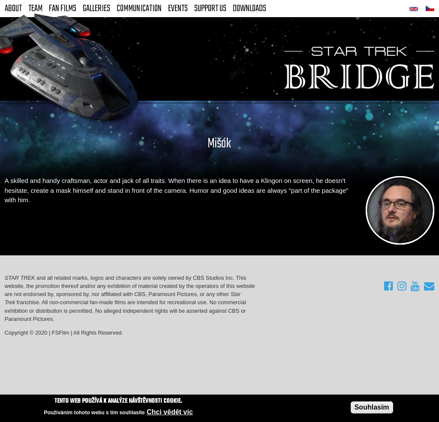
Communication (139, 8)
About (13, 8)
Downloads (249, 8)
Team (35, 8)
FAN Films (62, 8)
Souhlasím (372, 407)
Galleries (96, 8)
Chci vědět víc (170, 412)
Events (178, 8)
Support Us (210, 8)
